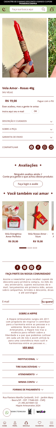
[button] (22, 247)
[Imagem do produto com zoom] (24, 48)
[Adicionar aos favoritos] (4, 79)
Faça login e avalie (28, 184)
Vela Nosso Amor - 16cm (38, 235)
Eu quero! (47, 301)
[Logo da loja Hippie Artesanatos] (4, 9)
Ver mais (28, 347)
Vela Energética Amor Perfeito (13, 235)
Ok (35, 111)
